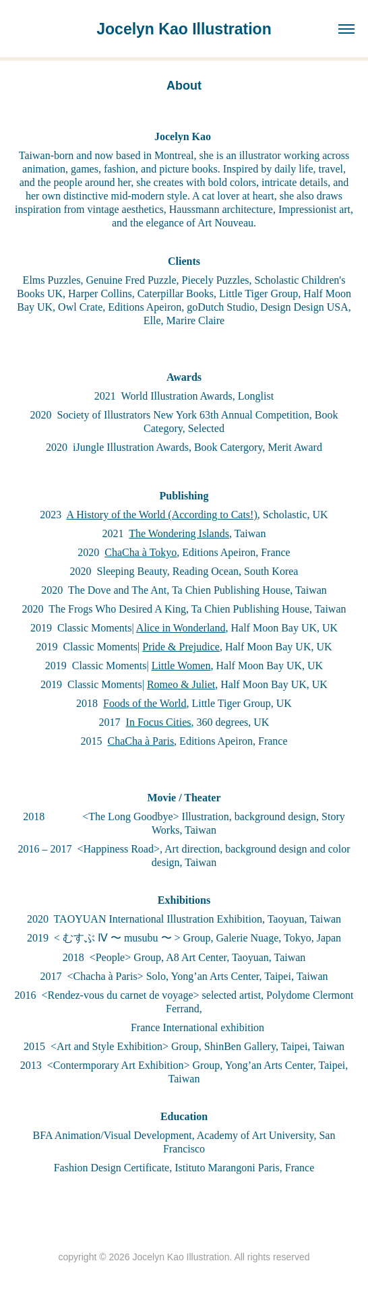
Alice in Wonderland (181, 628)
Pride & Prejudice (181, 646)
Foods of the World (144, 703)
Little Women (181, 665)
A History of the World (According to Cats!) (161, 514)
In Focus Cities (158, 722)
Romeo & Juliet (181, 684)
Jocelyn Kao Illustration (183, 29)
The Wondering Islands (179, 533)
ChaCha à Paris (140, 741)
